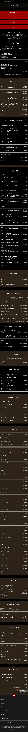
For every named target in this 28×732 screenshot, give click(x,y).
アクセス (3, 706)
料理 (14, 17)
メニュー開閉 (26, 1)
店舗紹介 (3, 703)
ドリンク (14, 27)
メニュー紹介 (4, 710)
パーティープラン (14, 12)
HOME (2, 699)
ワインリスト (14, 22)
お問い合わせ (4, 718)
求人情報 (3, 714)
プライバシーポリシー (6, 722)
